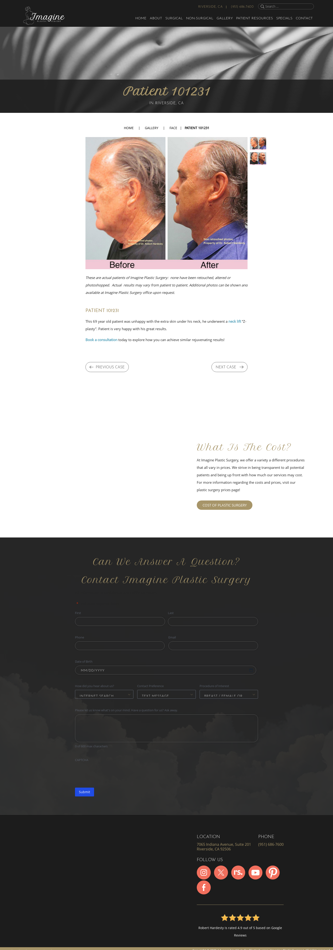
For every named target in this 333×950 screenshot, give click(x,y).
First (78, 613)
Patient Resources (254, 18)
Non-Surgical (199, 18)
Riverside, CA (210, 7)
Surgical (174, 18)
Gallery (225, 18)
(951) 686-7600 (242, 7)
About (156, 18)
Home (140, 18)
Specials (284, 18)
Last (171, 613)
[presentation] (110, 773)
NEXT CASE (230, 367)
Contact (304, 18)
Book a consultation (101, 339)
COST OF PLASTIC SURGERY (225, 505)
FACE (173, 128)
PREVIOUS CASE (107, 367)
